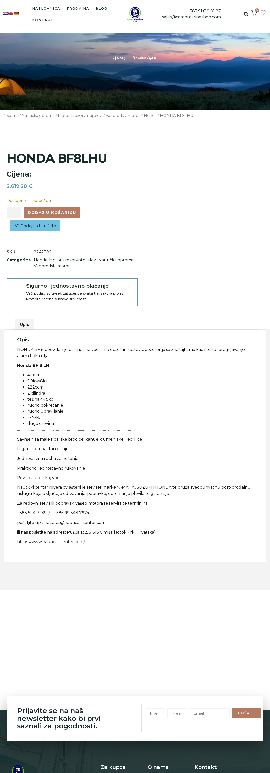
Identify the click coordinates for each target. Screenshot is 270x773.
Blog (101, 8)
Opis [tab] (24, 325)
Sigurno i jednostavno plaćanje (67, 287)
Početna (10, 115)
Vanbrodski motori (123, 115)
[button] (246, 14)
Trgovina (77, 8)
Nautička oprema (38, 115)
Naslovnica (46, 8)
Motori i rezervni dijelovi (80, 115)
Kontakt (43, 20)
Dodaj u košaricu (54, 212)
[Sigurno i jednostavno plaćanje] (16, 289)
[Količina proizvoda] (14, 213)
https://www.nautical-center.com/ (51, 542)
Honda (150, 115)
